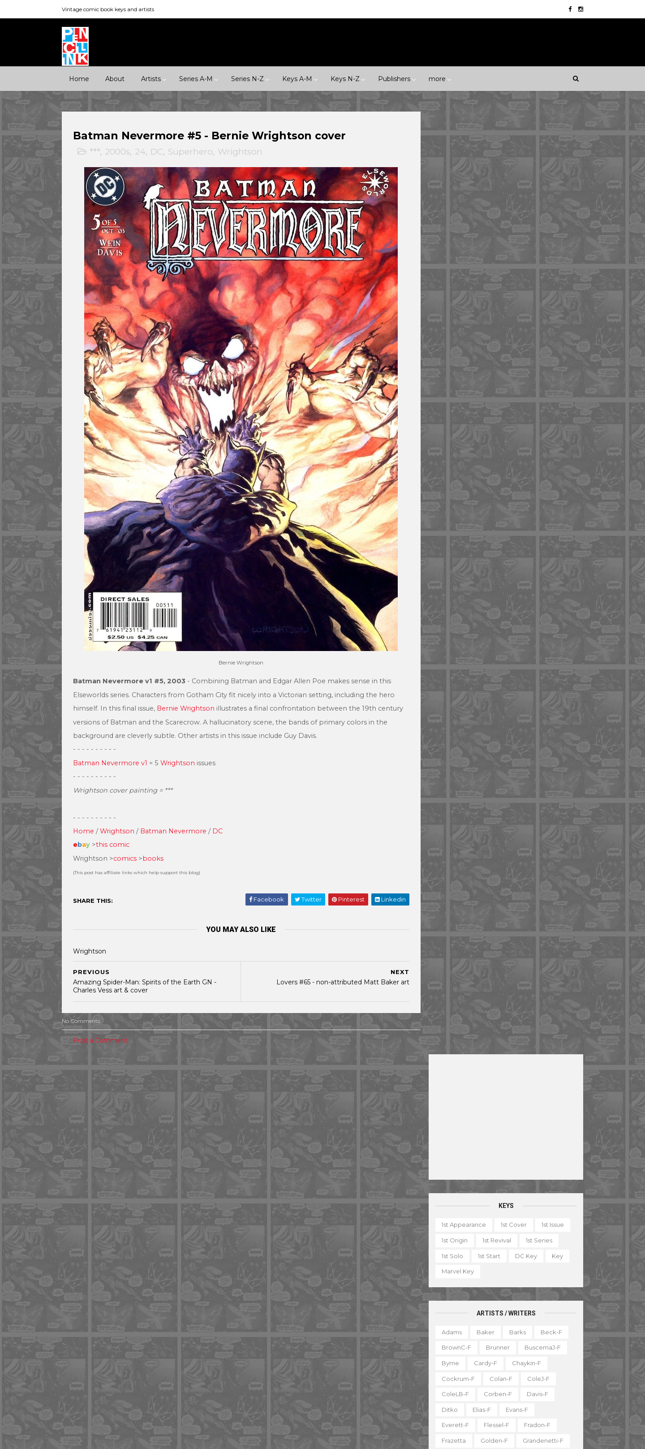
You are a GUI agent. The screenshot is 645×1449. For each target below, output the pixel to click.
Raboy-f (446, 652)
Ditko (442, 466)
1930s (191, 1115)
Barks (510, 388)
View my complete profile (493, 1230)
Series (537, 1356)
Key (549, 312)
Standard (125, 1338)
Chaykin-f (518, 419)
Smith (442, 714)
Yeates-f (525, 791)
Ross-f (521, 667)
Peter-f (445, 636)
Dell (153, 1245)
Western (161, 1192)
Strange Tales (267, 1354)
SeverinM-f (451, 698)
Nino (440, 621)
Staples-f (448, 729)
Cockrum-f (450, 435)
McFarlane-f (526, 574)
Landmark (377, 1115)
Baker (478, 388)
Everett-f (447, 481)
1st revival (489, 297)
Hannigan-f (451, 512)
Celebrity (260, 1115)
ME (176, 1307)
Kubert (490, 559)
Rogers (444, 667)
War (128, 1192)
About (114, 78)
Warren (120, 1354)
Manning (481, 574)
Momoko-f (525, 590)
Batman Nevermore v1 (118, 775)
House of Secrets (339, 1276)
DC (164, 152)
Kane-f (483, 543)
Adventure (184, 1146)
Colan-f (493, 435)
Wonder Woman (271, 1385)
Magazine (432, 1325)
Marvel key (450, 328)
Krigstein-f (449, 559)
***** (162, 1115)
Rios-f (525, 652)
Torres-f (446, 760)
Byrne (443, 419)
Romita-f (483, 667)
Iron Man (318, 1292)
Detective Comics (317, 1230)
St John (86, 1338)
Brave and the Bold (356, 1199)
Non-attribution (473, 1341)
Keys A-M (297, 78)
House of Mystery (273, 1276)
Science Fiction (189, 1177)
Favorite (551, 1294)
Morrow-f (492, 605)
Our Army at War (364, 1323)
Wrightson (247, 152)
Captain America (271, 1214)
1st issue (545, 281)
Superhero (198, 152)
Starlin (486, 729)
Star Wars (334, 1338)
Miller (486, 590)
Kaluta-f (446, 543)
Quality (191, 1323)
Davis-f (530, 450)
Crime (85, 1161)
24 (147, 152)
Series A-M (195, 78)
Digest (428, 1294)
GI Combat (263, 1261)
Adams (444, 388)
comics (132, 871)
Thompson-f (496, 745)
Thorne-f (543, 745)
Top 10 (476, 1372)
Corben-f (490, 450)
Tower (197, 1338)
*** (102, 152)
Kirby (516, 543)
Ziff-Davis (159, 1354)
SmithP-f (479, 714)
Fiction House (96, 1276)
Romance (137, 1177)
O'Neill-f (474, 621)
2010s (147, 1146)
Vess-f (550, 760)
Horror (155, 1161)
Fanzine (513, 1294)
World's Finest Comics (342, 1385)
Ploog (480, 636)
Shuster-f (496, 698)
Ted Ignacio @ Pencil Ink (504, 1218)
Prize (158, 1323)
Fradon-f (529, 481)
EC (178, 1245)
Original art (434, 1356)
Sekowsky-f (488, 683)
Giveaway (467, 1310)
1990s (83, 1146)
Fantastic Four (328, 1245)
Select (503, 1356)
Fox (186, 1276)
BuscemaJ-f (535, 404)
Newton (533, 605)
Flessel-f (489, 481)
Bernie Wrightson (224, 707)
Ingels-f (488, 528)
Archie (112, 1230)
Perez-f (513, 621)
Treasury (511, 1372)
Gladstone (133, 1292)
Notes (520, 1341)
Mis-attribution (483, 1325)
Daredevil (261, 1230)
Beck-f (544, 388)
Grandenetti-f (535, 497)
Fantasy (119, 1161)
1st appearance (456, 281)
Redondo (487, 652)
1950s (113, 1130)
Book (486, 1279)
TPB (424, 1372)
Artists (150, 78)
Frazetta (446, 497)
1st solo (445, 312)
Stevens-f (449, 745)
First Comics (148, 1276)
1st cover (506, 281)
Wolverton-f (534, 776)
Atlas (144, 1230)
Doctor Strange (270, 1245)
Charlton (207, 1230)
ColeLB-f (447, 450)
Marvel (205, 1307)
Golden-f (486, 497)
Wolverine (353, 1369)
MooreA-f (449, 605)
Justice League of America (286, 1323)
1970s (174, 1130)
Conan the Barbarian (341, 1214)
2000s (125, 152)
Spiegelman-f (528, 714)
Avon (173, 1230)
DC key (518, 312)
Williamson (486, 776)
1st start (481, 312)
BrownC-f (449, 404)
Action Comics (268, 1168)
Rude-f (445, 683)
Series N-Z (247, 78)
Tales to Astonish (271, 1369)
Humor (190, 1161)
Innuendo (334, 1115)
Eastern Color (95, 1261)
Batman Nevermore (181, 844)
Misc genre (92, 1177)
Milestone (261, 1130)
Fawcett (177, 1261)
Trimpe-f (513, 760)
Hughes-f (448, 528)
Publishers (394, 78)
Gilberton (89, 1292)
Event (297, 1115)
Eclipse (140, 1261)
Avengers (261, 1199)
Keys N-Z (344, 78)
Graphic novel (516, 1310)
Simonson (540, 698)
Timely (163, 1338)
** (95, 1115)
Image (147, 1307)
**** (137, 1115)
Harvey (86, 1307)
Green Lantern (314, 1261)
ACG (82, 1230)
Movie (300, 1130)
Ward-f (445, 776)
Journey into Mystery (277, 1307)
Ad (460, 1279)
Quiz (472, 1356)
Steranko (523, 729)
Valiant (85, 1354)
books (160, 871)
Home (79, 78)
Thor (316, 1369)
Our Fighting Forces (276, 1338)
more (436, 78)
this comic (120, 857)
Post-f (512, 636)
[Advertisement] (498, 174)
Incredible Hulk (269, 1292)
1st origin (447, 297)
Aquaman (337, 1183)
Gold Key (176, 1292)
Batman (301, 1199)
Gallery (428, 1310)
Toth (479, 760)
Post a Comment (108, 1052)
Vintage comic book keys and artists (115, 9)
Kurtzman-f (532, 559)
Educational (469, 1294)
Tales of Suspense (328, 1354)
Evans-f (509, 466)
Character (523, 1279)
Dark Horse (116, 1245)
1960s (144, 1130)
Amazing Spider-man (278, 1183)
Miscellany (534, 1325)
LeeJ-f (444, 574)
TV (448, 1372)
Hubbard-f (537, 512)
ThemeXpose (116, 1437)
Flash (371, 1245)
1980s (205, 1130)
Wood (443, 791)
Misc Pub (89, 1323)
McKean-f (449, 590)
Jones (523, 528)
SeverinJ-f (536, 683)
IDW (117, 1307)
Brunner (490, 404)
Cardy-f (478, 419)
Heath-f (494, 512)
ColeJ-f (531, 435)
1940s (83, 1130)
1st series (531, 297)
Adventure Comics (331, 1168)
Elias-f (474, 466)
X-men (257, 1400)
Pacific (126, 1323)
